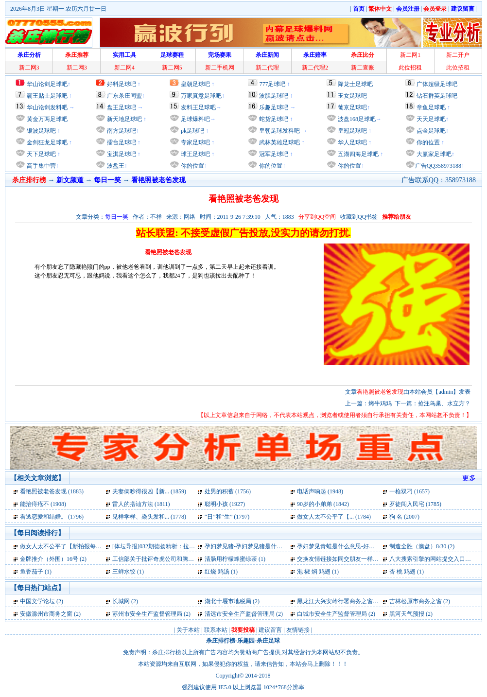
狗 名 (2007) (404, 516)
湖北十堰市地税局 (228, 601)
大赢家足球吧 (433, 154)
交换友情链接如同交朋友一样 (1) (339, 559)
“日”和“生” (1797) (227, 516)
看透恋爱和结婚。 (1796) (52, 516)
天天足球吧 (430, 119)
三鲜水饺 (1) (128, 571)
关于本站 (188, 630)
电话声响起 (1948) (320, 491)
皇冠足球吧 (351, 130)
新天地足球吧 (123, 119)
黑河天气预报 (406, 613)
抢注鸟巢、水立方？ (444, 403)
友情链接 (298, 630)
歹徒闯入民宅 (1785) (415, 504)
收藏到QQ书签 (359, 216)
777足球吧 (272, 84)
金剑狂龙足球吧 (46, 142)
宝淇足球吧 (121, 154)
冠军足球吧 (273, 154)
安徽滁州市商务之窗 (46, 613)
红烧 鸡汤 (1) (221, 571)
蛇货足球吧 (274, 119)
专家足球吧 (194, 142)
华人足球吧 (351, 142)
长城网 (121, 601)
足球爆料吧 (195, 119)
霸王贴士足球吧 (47, 95)
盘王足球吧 (121, 107)
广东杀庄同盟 (124, 95)
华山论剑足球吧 (47, 84)
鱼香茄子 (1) (36, 571)
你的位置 (191, 165)
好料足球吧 (121, 84)
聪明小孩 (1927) (225, 504)
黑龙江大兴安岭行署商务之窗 (335, 601)
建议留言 (270, 630)
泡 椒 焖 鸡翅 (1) (318, 571)
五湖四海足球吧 (357, 154)
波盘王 (114, 165)
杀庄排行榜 (220, 640)
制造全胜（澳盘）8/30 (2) (421, 546)
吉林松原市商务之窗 (415, 601)
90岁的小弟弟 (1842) (323, 504)
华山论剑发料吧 (47, 107)
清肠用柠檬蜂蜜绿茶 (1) (235, 559)
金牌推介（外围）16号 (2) (53, 559)
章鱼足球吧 (431, 107)
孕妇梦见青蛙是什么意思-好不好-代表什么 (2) (355, 546)
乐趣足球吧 (273, 107)
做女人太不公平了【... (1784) (334, 516)
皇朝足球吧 (195, 84)
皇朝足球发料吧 (279, 130)
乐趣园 (246, 640)
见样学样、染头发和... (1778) (149, 516)
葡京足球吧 (352, 107)
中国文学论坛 (37, 601)
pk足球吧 (191, 130)
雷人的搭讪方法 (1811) (141, 504)
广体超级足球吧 (437, 84)
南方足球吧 (120, 130)
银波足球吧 (41, 130)
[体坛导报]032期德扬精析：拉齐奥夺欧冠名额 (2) (175, 546)
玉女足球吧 (352, 95)
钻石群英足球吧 (437, 95)
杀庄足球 (268, 640)
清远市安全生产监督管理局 (240, 613)
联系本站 (215, 630)
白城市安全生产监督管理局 (332, 613)
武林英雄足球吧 (279, 142)
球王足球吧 (194, 154)
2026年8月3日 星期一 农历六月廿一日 (58, 8)
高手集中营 (40, 165)
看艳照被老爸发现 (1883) (52, 491)
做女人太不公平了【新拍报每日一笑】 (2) (73, 546)
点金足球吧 (430, 130)
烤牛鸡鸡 (380, 403)
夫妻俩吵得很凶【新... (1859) (149, 491)
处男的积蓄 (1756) (228, 491)
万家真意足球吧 (201, 95)
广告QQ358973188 (438, 165)
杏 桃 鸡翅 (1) (406, 571)
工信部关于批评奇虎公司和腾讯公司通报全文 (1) (174, 559)
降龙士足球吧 (355, 84)
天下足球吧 (40, 154)
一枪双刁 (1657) (409, 491)
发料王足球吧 (198, 107)
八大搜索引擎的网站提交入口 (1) (431, 559)
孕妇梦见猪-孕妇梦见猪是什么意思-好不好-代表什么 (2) (276, 546)
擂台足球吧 (120, 142)
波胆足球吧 (273, 95)
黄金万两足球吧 (47, 119)
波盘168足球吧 (357, 119)
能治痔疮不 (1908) (43, 504)
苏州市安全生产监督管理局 (147, 613)
